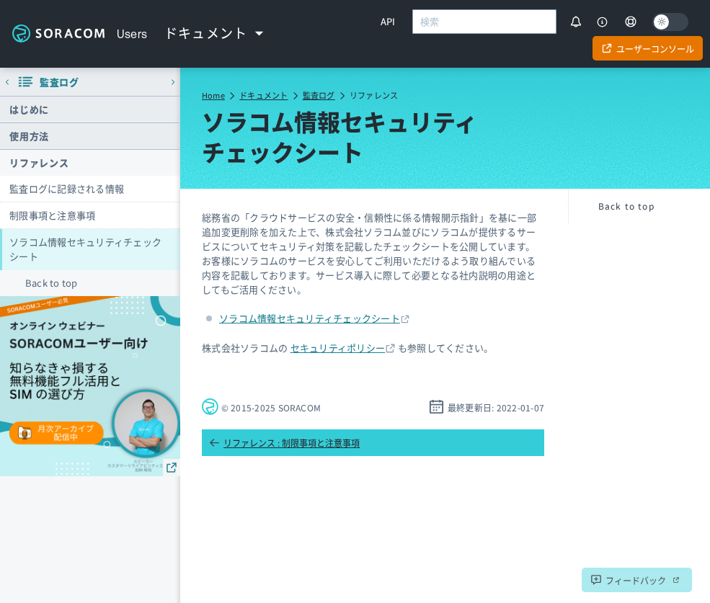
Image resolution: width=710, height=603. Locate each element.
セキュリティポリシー (338, 347)
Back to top (51, 283)
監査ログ (319, 95)
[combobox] (484, 21)
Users (132, 34)
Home (213, 95)
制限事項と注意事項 (52, 215)
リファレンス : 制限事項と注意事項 (284, 443)
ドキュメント (263, 95)
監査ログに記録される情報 (66, 188)
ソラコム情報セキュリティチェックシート (85, 249)
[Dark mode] (670, 22)
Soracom (58, 34)
